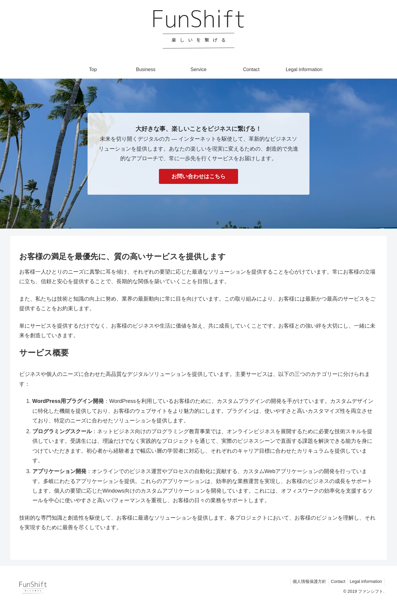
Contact (335, 581)
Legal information (365, 581)
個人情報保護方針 (305, 581)
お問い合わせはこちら (198, 176)
